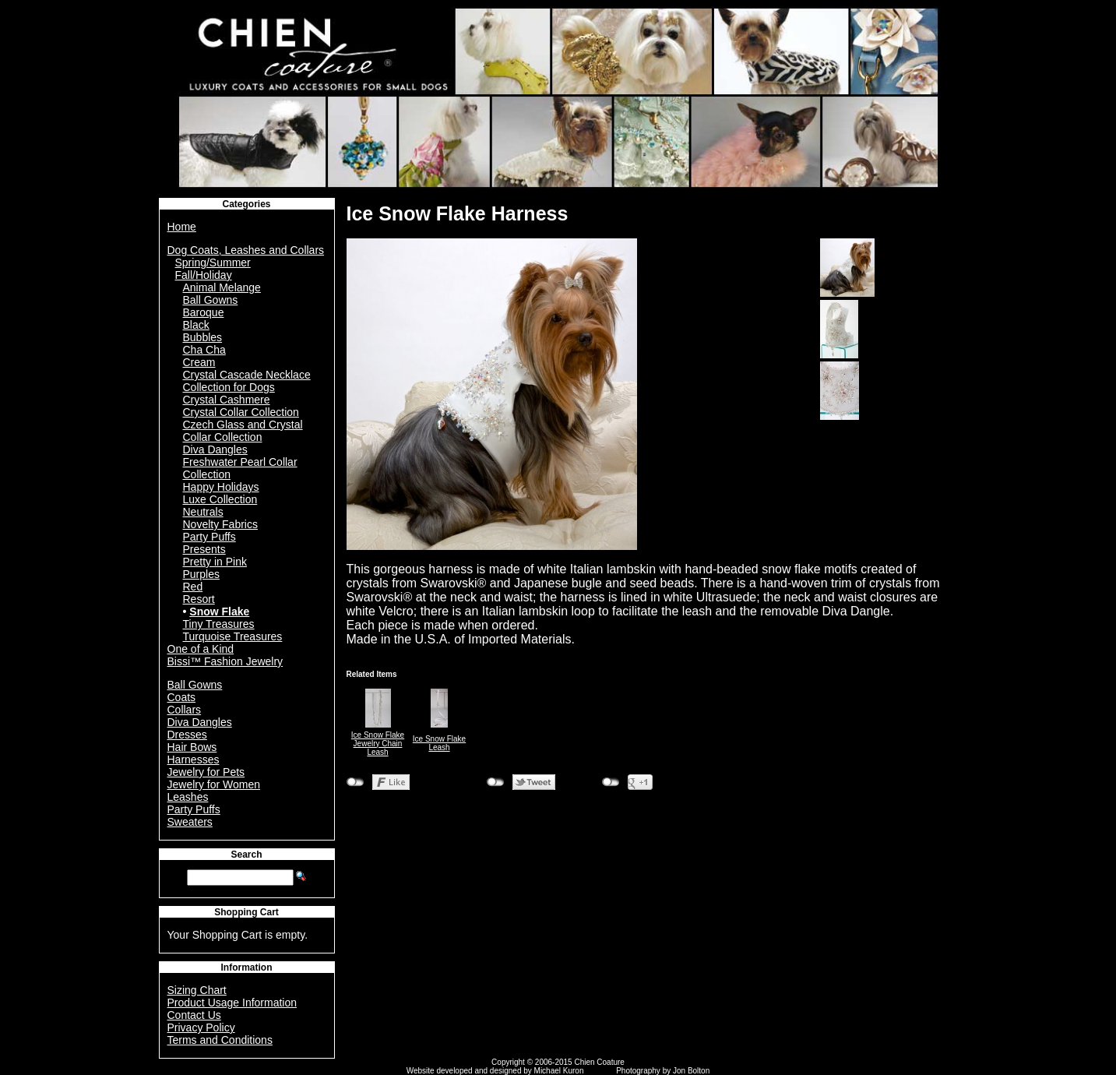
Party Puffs (209, 536)
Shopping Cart (246, 912)
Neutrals (203, 512)
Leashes (188, 797)
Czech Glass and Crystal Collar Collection (243, 430)
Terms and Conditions (220, 1040)
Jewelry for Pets (206, 772)
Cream (199, 362)
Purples (201, 574)
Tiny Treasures (219, 624)
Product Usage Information (232, 1002)
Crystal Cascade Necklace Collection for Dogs (247, 380)
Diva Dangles (215, 449)
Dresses (187, 734)
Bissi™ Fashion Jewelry (225, 661)
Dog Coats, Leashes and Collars (246, 250)
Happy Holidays (221, 487)
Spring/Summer (213, 262)
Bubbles (203, 337)
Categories (246, 204)
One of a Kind (200, 649)
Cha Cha (204, 350)
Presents (204, 549)
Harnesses (193, 759)
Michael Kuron (559, 1070)
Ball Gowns (210, 300)
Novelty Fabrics (220, 524)
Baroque (203, 312)
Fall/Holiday (203, 275)
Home (181, 226)
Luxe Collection (220, 499)
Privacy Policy (201, 1027)
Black (196, 325)
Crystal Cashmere (226, 399)
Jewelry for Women (214, 784)
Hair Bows (192, 747)
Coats (181, 697)
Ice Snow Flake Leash (439, 743)
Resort (199, 599)
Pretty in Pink (215, 561)
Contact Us (194, 1015)
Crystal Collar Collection (241, 412)
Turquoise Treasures (233, 636)
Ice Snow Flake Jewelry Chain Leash (377, 743)
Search (246, 854)
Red (193, 586)
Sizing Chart (197, 990)
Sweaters (190, 822)
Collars (184, 709)
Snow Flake (219, 611)
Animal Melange (222, 287)
